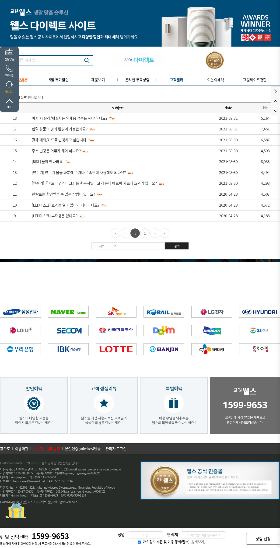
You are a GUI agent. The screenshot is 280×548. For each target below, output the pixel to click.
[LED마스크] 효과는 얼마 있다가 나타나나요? (65, 205)
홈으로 (5, 448)
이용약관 (21, 448)
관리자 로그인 (116, 448)
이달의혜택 (215, 79)
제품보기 (98, 79)
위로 (9, 103)
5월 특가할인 (59, 79)
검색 (87, 60)
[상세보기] (197, 541)
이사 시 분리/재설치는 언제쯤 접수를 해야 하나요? (69, 118)
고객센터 (176, 79)
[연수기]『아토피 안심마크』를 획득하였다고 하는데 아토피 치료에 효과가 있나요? (94, 183)
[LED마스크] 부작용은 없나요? (54, 215)
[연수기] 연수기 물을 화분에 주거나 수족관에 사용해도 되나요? (79, 172)
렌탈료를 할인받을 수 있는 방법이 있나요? (63, 194)
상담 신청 (263, 538)
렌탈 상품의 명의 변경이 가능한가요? (60, 129)
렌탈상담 (9, 59)
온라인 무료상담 (137, 79)
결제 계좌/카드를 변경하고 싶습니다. (59, 140)
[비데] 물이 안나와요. (47, 161)
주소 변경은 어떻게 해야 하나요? (56, 150)
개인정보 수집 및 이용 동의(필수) (166, 541)
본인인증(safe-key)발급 (83, 448)
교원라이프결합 (255, 79)
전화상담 (9, 75)
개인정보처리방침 (46, 448)
